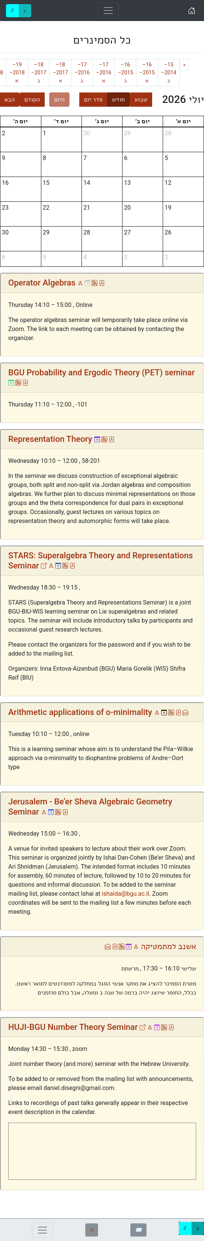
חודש (118, 99)
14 (86, 182)
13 (127, 182)
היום (59, 99)
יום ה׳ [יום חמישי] (20, 121)
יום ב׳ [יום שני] (142, 121)
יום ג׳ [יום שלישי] (102, 121)
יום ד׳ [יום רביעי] (61, 121)
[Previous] (184, 65)
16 (5, 182)
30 (86, 133)
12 (168, 182)
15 (46, 182)
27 (127, 232)
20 (127, 207)
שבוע (140, 99)
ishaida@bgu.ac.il (125, 893)
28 (168, 133)
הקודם (32, 99)
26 (168, 232)
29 (127, 133)
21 (86, 207)
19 (168, 207)
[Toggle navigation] (108, 10)
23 (5, 207)
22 (46, 207)
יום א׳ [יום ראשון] (183, 121)
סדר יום (93, 99)
